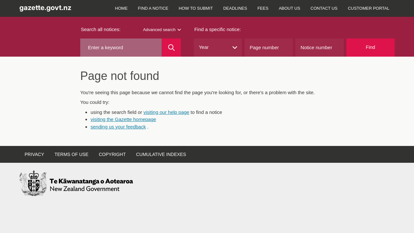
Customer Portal (368, 8)
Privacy (34, 154)
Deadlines (235, 8)
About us (289, 8)
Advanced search (161, 29)
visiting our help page (166, 112)
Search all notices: (101, 29)
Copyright (112, 154)
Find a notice (153, 8)
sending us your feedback (118, 126)
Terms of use (71, 154)
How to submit (196, 8)
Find (370, 47)
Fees (262, 8)
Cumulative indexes (161, 154)
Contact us (323, 8)
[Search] (171, 48)
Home (121, 8)
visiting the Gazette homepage (123, 119)
